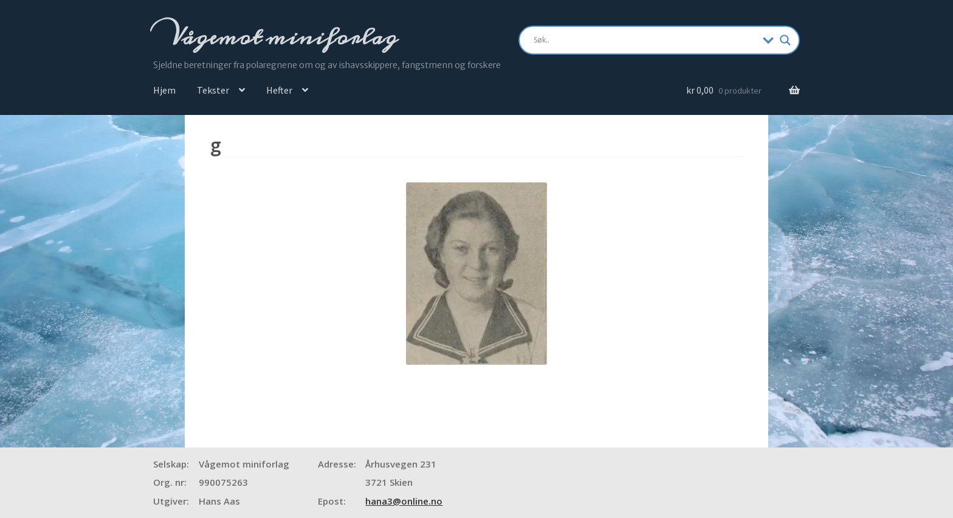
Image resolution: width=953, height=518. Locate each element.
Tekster (213, 90)
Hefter (279, 90)
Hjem (164, 90)
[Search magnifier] (785, 40)
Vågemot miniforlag (281, 37)
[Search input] (645, 40)
